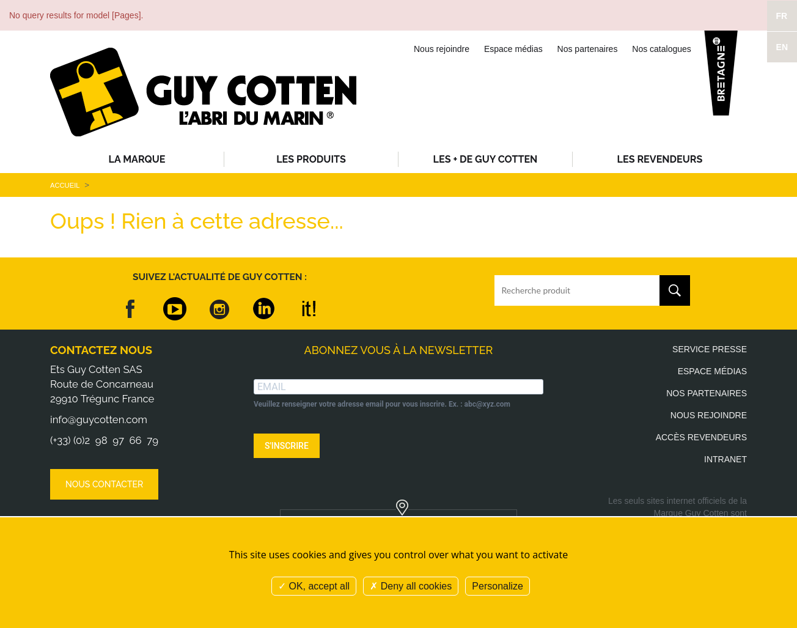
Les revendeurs (660, 159)
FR (782, 16)
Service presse (709, 349)
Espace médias (513, 49)
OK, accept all (314, 586)
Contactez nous (101, 350)
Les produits (311, 159)
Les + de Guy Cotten (485, 159)
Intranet (725, 459)
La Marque (137, 159)
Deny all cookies (411, 586)
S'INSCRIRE (287, 446)
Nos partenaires (587, 49)
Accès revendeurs (701, 437)
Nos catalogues (661, 49)
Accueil (64, 185)
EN (782, 47)
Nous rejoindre (441, 49)
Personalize (497, 586)
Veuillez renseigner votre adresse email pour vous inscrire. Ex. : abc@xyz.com (382, 404)
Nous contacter (104, 484)
